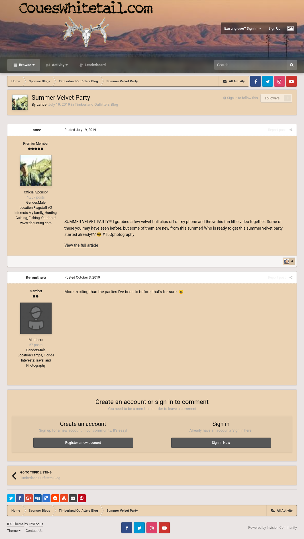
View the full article (81, 245)
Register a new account (83, 443)
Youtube (291, 81)
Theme (14, 531)
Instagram (279, 81)
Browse (26, 65)
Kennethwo (36, 277)
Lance (41, 104)
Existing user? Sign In (242, 28)
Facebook (255, 81)
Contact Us (34, 531)
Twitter (267, 81)
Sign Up (274, 28)
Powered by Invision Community (272, 528)
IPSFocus (36, 524)
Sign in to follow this (242, 98)
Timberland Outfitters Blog (96, 104)
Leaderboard (95, 65)
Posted (80, 130)
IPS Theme (15, 524)
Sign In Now (221, 443)
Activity (59, 65)
